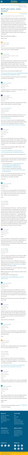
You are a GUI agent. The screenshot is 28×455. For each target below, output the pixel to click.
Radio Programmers (18, 431)
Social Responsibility (5, 419)
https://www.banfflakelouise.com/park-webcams (12, 150)
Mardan (6, 201)
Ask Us (15, 418)
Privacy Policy (7, 454)
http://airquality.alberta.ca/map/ (16, 264)
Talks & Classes (17, 419)
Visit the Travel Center (18, 421)
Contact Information (5, 415)
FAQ (15, 415)
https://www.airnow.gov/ (6, 118)
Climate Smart (4, 421)
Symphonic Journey (18, 434)
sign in (23, 6)
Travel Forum (7, 5)
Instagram (18, 446)
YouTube (22, 446)
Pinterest (18, 449)
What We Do (3, 417)
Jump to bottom (24, 13)
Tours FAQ (16, 417)
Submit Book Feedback (19, 423)
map (9, 446)
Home (2, 5)
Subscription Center (5, 433)
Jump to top (24, 405)
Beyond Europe (14, 5)
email (2, 446)
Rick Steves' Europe (14, 1)
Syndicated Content (18, 433)
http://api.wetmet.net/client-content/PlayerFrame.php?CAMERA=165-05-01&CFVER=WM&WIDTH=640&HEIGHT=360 (13, 165)
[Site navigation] (1, 1)
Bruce (8, 43)
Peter (8, 54)
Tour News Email (4, 431)
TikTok (15, 449)
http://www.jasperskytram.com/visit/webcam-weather (13, 152)
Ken (8, 129)
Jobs (2, 422)
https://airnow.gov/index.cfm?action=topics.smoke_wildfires (13, 125)
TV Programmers (17, 430)
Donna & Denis (8, 108)
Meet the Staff (4, 418)
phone (5, 446)
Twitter (22, 449)
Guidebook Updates (18, 422)
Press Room (16, 435)
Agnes (8, 96)
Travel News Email (5, 430)
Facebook (15, 446)
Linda (6, 16)
